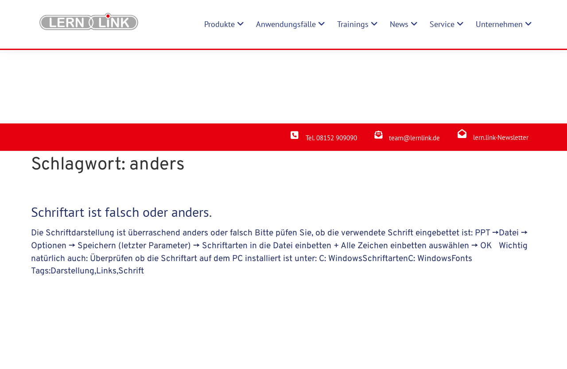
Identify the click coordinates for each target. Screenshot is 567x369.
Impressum (287, 339)
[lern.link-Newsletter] (462, 60)
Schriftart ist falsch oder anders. (121, 138)
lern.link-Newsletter (500, 64)
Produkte (198, 339)
